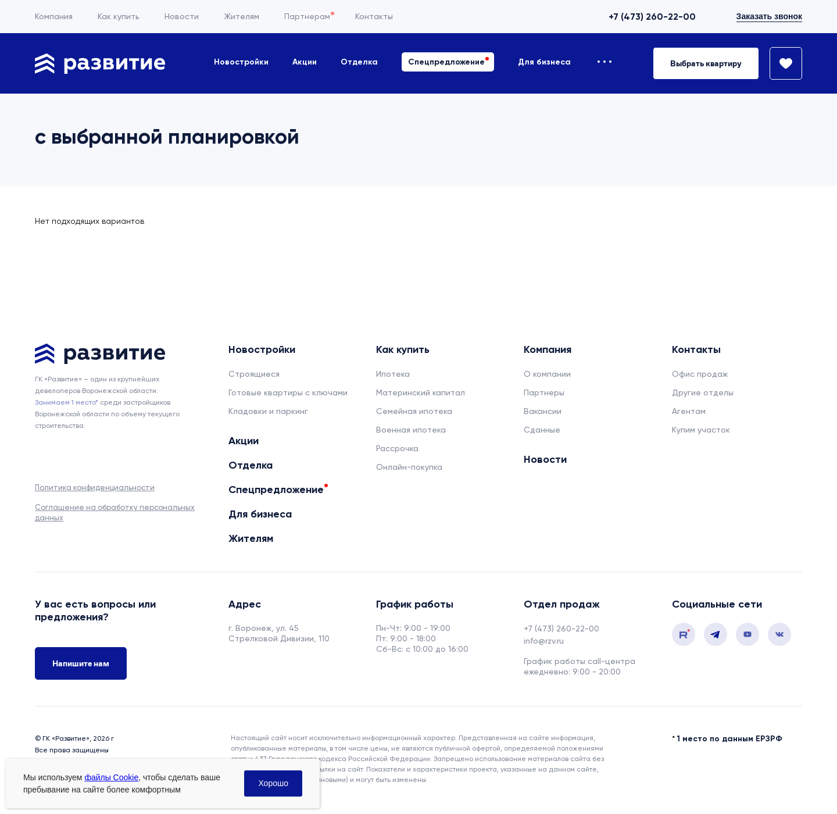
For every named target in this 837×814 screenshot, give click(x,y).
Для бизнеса (544, 62)
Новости (181, 16)
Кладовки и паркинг (268, 411)
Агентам (689, 411)
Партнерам (307, 16)
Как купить (119, 16)
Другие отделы (703, 392)
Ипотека (393, 374)
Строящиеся (254, 374)
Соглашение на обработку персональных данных (115, 512)
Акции (304, 62)
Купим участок (701, 429)
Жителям (241, 16)
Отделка (359, 62)
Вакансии (542, 411)
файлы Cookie (111, 777)
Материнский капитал (420, 392)
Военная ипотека (411, 429)
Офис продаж (700, 374)
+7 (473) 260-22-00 (652, 16)
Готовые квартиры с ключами (288, 392)
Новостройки (241, 62)
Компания (54, 16)
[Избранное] (780, 63)
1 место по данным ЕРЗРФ (729, 739)
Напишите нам (80, 663)
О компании (547, 374)
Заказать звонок (769, 16)
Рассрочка (397, 448)
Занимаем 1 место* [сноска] (66, 402)
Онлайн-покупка (409, 467)
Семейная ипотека (414, 411)
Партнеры (544, 392)
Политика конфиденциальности (95, 487)
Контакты (374, 16)
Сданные (542, 429)
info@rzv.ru (544, 640)
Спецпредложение (446, 62)
